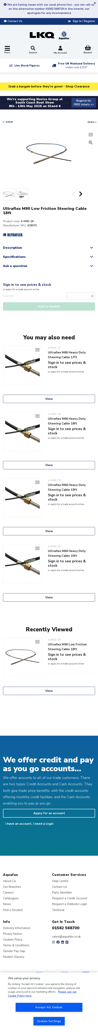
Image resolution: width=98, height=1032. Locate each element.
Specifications (14, 257)
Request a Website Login (69, 904)
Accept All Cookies (49, 1007)
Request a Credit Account (69, 898)
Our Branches (12, 887)
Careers (8, 892)
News (7, 904)
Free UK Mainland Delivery (76, 65)
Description (12, 248)
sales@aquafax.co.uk (66, 936)
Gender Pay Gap (14, 951)
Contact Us (59, 887)
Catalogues (11, 898)
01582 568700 (65, 928)
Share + (92, 122)
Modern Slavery (13, 957)
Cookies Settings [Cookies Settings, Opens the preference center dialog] (49, 1021)
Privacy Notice (12, 934)
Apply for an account (49, 813)
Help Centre (60, 881)
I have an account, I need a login (29, 824)
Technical (58, 910)
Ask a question (15, 266)
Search (33, 50)
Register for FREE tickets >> (84, 102)
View (49, 399)
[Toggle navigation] (7, 50)
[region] (49, 1002)
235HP (9, 122)
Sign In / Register (84, 21)
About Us (9, 881)
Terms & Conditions (16, 945)
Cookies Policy (12, 939)
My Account (60, 50)
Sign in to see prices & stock (27, 284)
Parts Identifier (62, 892)
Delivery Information (16, 928)
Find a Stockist (13, 910)
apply (9, 289)
